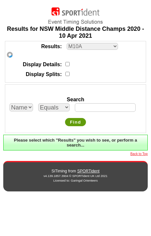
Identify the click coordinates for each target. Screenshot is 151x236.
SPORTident (88, 171)
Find (75, 122)
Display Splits (43, 74)
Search (75, 99)
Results (50, 46)
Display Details (41, 64)
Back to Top (139, 154)
